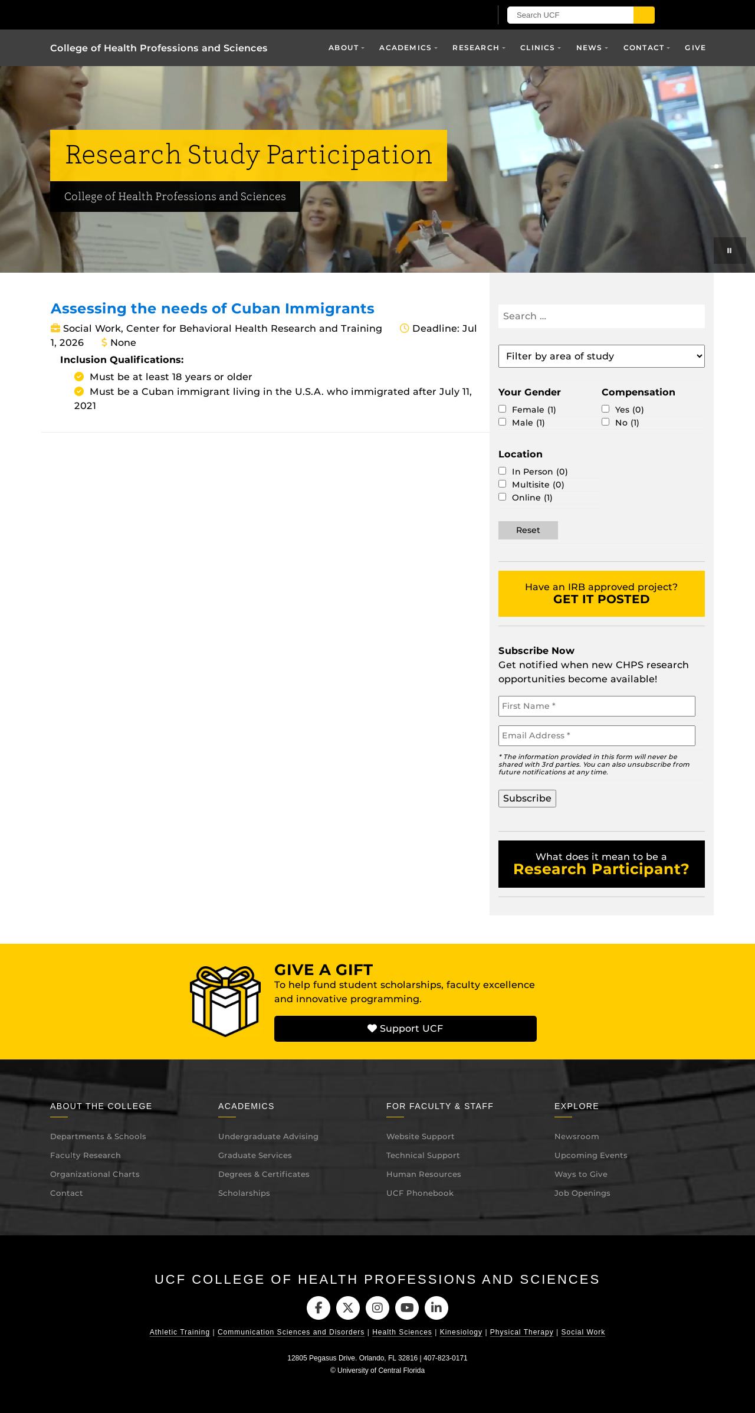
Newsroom (576, 1136)
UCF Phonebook (420, 1193)
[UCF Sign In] (453, 15)
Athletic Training (180, 1332)
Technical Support (423, 1155)
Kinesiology (461, 1332)
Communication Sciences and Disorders (291, 1332)
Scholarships (244, 1193)
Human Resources (423, 1174)
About (344, 47)
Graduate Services (255, 1155)
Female (534, 410)
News (589, 47)
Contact (643, 47)
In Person (540, 472)
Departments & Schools (98, 1136)
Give (695, 47)
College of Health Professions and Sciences (159, 48)
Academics (405, 47)
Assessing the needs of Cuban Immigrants (213, 308)
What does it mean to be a (601, 864)
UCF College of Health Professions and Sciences (377, 1279)
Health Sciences (402, 1332)
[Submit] (644, 15)
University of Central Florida (381, 1370)
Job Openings (582, 1193)
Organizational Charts (95, 1174)
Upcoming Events (591, 1155)
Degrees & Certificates (264, 1174)
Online (532, 498)
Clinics (537, 47)
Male (528, 423)
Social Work (583, 1332)
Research (476, 47)
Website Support (420, 1136)
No (627, 423)
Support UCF (405, 1028)
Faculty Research (85, 1155)
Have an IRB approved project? (601, 593)
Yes (629, 410)
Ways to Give (581, 1174)
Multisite (538, 485)
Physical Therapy (522, 1332)
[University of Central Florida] (187, 14)
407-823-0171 (446, 1358)
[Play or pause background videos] (730, 250)
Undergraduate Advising (268, 1136)
